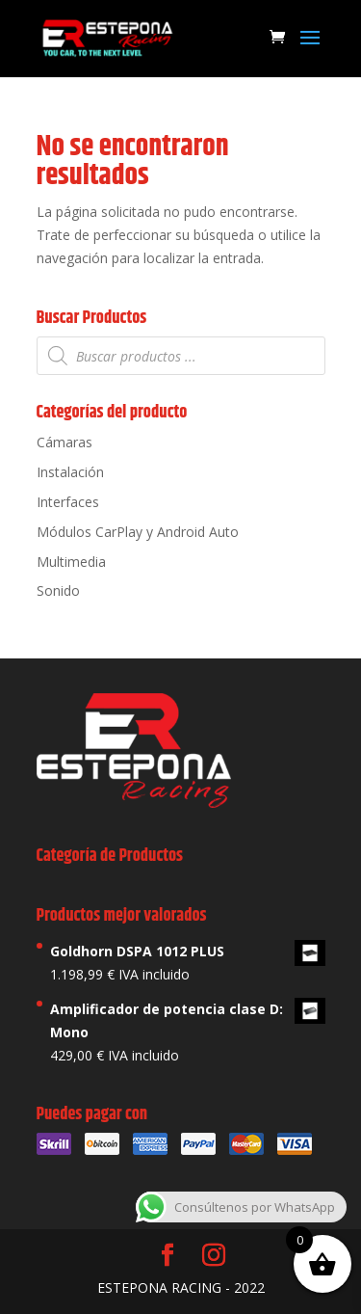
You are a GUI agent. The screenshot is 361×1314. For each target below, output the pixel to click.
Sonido (58, 590)
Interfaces (68, 502)
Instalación (70, 472)
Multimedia (71, 561)
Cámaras (64, 442)
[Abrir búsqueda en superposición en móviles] (181, 355)
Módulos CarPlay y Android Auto (138, 532)
